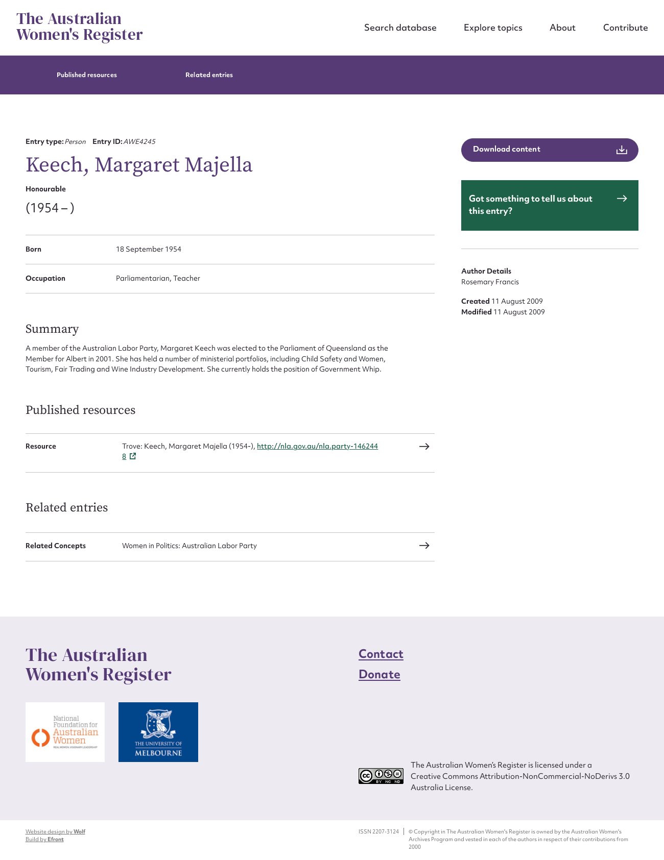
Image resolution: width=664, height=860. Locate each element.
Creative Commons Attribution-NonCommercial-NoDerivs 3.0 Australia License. (520, 782)
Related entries (209, 74)
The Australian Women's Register (80, 27)
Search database (400, 27)
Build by (45, 839)
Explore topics (493, 27)
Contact (381, 653)
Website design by (55, 831)
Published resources (87, 74)
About (563, 27)
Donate (379, 674)
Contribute (625, 27)
